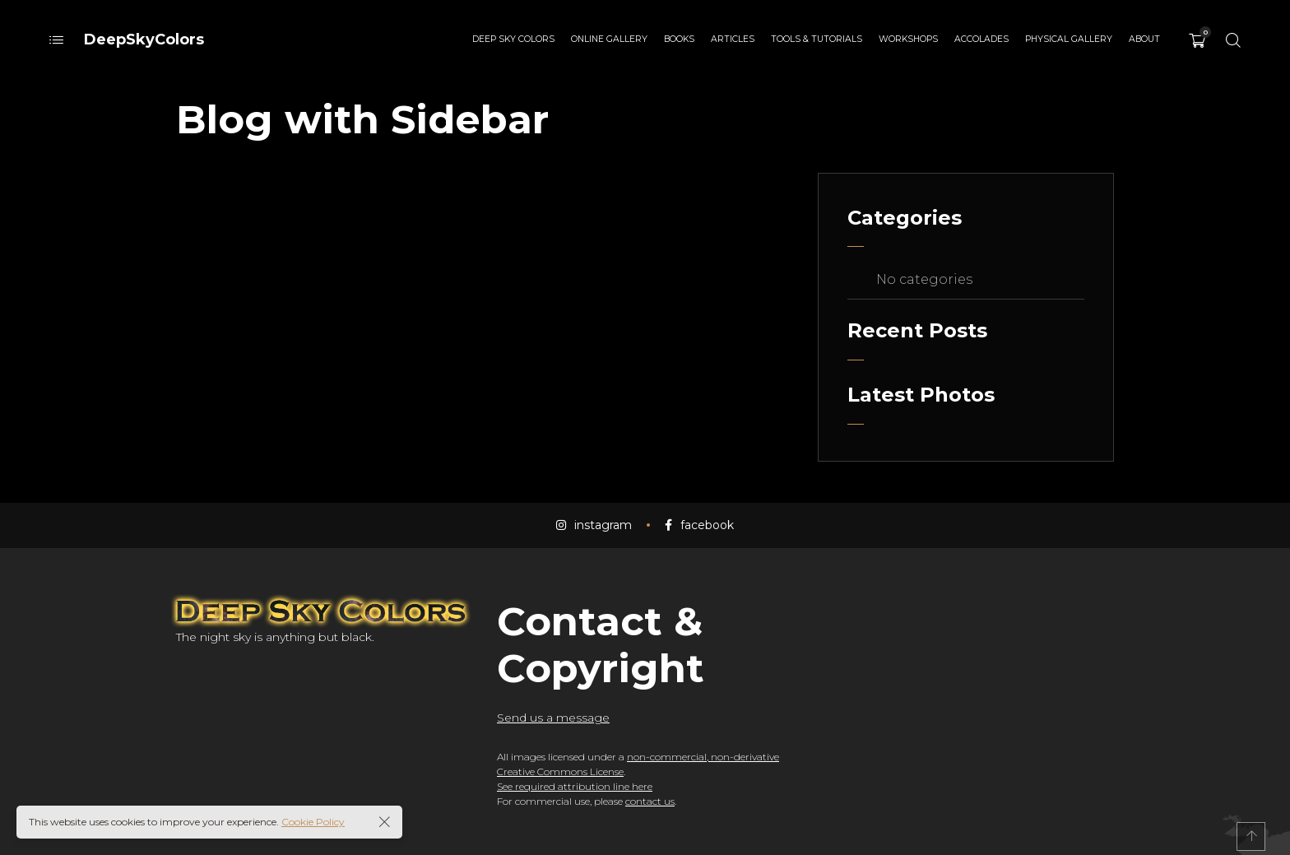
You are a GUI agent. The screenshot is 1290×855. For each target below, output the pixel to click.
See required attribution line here (574, 786)
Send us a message (553, 717)
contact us (650, 801)
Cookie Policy (313, 822)
